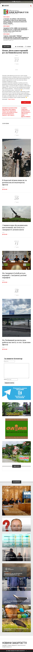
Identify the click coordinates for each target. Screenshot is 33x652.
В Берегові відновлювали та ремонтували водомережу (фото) (14, 182)
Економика (6, 541)
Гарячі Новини (11, 99)
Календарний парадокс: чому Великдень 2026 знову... (17, 615)
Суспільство (6, 510)
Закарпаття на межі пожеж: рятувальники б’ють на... (13, 574)
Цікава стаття (26, 102)
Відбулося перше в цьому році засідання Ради (14, 512)
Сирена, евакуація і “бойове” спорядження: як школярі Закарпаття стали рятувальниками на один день (16, 37)
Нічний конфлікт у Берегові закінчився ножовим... (17, 558)
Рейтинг (28, 46)
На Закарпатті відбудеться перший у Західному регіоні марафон (14, 275)
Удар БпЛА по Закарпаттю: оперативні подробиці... (16, 601)
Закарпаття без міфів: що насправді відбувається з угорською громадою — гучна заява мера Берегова (16, 29)
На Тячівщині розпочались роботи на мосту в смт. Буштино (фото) (16, 342)
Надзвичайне (6, 571)
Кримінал (5, 555)
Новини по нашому (7, 585)
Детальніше (5, 189)
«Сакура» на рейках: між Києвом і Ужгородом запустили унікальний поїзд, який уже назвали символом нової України (15, 21)
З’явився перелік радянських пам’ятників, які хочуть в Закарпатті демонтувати (15, 227)
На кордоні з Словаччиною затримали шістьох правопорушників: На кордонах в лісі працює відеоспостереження (25, 112)
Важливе (5, 599)
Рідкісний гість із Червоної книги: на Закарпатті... (16, 629)
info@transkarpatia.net (7, 646)
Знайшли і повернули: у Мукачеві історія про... (17, 588)
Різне (5, 626)
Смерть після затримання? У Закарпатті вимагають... (17, 528)
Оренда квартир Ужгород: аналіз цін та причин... (17, 544)
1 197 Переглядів (19, 46)
